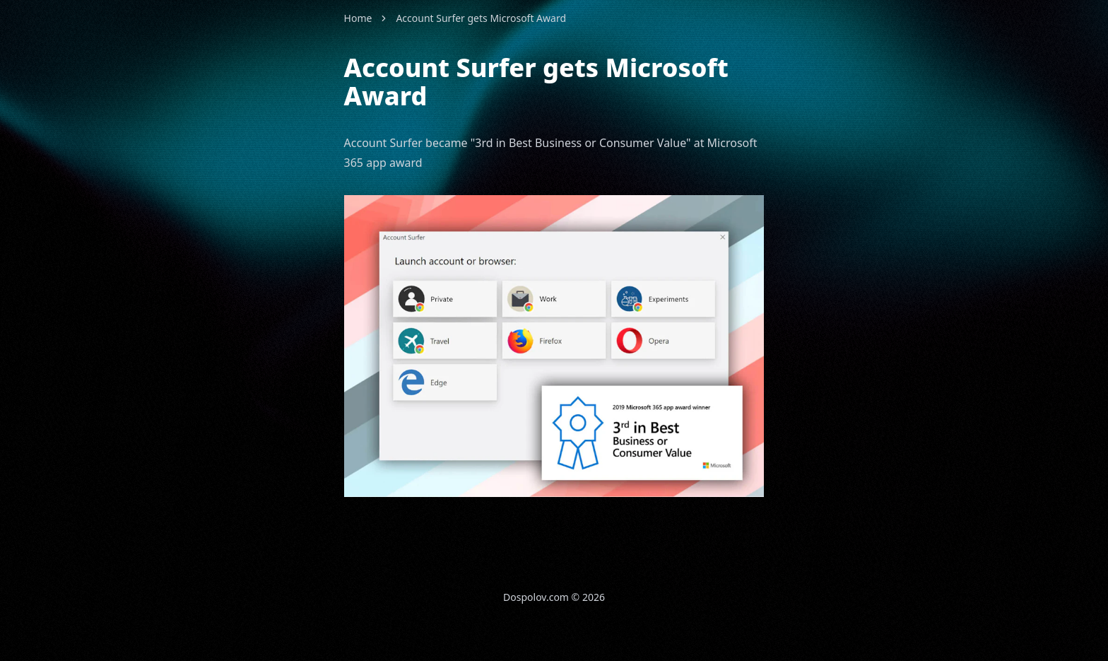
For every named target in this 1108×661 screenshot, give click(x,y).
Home (358, 18)
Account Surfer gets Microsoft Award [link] (481, 18)
